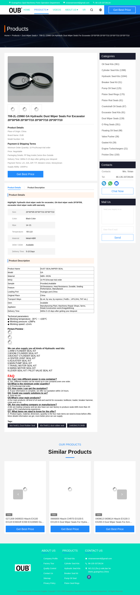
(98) (112, 130)
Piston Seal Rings (71, 583)
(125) (111, 88)
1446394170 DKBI (77, 425)
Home (27, 10)
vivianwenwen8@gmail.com (76, 3)
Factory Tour (48, 563)
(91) (113, 112)
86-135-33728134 (101, 3)
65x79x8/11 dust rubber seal (52, 425)
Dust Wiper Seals (29, 35)
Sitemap (46, 578)
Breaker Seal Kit (71, 573)
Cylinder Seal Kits (71, 563)
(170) (113, 94)
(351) (111, 124)
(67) (114, 106)
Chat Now (118, 191)
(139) (113, 118)
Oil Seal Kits (69, 558)
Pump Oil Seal (70, 578)
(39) (109, 142)
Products (41, 10)
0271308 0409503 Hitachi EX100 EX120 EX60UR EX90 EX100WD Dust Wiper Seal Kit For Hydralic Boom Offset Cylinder (24, 521)
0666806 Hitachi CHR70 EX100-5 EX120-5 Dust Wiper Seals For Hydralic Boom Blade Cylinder (70, 521)
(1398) (114, 70)
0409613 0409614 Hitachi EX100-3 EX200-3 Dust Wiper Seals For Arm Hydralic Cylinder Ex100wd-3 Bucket (113, 521)
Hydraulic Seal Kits (72, 568)
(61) (112, 100)
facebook (89, 577)
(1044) (114, 76)
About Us (71, 10)
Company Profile (50, 558)
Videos (57, 10)
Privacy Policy (49, 583)
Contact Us (48, 573)
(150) (110, 154)
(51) (112, 82)
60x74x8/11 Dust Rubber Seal (22, 425)
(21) (115, 148)
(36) (110, 136)
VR (84, 10)
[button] (18, 494)
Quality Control (49, 568)
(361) (110, 64)
